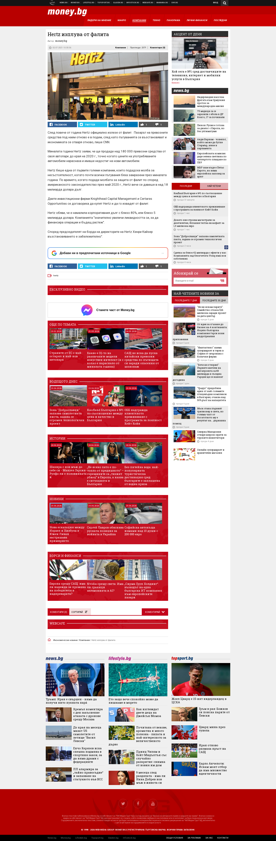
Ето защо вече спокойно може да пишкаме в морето (133, 700)
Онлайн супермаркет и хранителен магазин (210, 451)
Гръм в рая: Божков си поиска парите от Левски (214, 712)
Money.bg (66, 838)
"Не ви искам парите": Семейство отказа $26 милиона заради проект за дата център (211, 311)
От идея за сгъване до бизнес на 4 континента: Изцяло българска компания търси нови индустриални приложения (200, 332)
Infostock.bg (129, 838)
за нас (209, 838)
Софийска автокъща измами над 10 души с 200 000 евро (141, 531)
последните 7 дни (186, 300)
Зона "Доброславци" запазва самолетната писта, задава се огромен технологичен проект (67, 416)
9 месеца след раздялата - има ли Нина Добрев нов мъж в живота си (150, 777)
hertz (55, 275)
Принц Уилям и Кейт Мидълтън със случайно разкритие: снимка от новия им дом (151, 758)
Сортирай (79, 612)
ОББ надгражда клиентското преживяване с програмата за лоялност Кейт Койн (143, 416)
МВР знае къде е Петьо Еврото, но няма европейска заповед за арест (211, 172)
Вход (215, 3)
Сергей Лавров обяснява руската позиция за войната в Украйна (105, 531)
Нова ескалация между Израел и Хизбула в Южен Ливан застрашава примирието (67, 533)
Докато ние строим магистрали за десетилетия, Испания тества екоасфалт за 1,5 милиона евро (199, 222)
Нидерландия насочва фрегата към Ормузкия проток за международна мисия (211, 101)
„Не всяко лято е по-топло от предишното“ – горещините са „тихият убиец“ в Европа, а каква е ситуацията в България (105, 475)
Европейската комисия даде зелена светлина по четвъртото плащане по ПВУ (211, 158)
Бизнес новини (75, 2)
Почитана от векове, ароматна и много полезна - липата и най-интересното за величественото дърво (138, 736)
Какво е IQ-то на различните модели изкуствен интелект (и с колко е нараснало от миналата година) (105, 359)
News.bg (52, 838)
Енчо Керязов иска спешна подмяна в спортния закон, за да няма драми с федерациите (87, 754)
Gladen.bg (113, 838)
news (183, 91)
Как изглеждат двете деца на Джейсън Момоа (148, 712)
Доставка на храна (118, 2)
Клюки (89, 2)
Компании (120, 47)
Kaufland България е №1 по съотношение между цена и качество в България (105, 415)
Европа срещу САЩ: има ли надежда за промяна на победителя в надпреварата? (68, 588)
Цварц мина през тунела (212, 728)
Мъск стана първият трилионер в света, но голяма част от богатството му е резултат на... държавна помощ (199, 416)
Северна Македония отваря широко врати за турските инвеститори (211, 434)
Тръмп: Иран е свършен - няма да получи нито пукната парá (71, 700)
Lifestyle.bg (81, 838)
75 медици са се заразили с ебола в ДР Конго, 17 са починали (211, 114)
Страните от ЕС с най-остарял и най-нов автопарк (66, 356)
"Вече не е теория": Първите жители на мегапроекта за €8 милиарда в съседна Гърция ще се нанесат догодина (198, 372)
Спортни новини (103, 2)
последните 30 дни (214, 300)
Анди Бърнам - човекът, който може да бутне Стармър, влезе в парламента (211, 144)
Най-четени (214, 186)
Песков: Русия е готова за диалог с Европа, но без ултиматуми (210, 128)
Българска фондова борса (132, 2)
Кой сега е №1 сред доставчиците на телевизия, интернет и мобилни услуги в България (199, 75)
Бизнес (176, 83)
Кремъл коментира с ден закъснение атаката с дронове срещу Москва (88, 714)
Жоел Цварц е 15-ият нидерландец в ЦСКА (199, 700)
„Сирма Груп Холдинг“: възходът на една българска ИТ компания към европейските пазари (143, 590)
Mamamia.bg (162, 2)
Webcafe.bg (148, 2)
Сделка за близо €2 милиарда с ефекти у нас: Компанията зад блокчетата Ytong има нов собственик (200, 255)
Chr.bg (174, 2)
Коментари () (157, 47)
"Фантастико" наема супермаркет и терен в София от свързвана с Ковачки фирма (210, 352)
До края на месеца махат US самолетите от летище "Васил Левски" (87, 734)
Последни (186, 186)
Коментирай (153, 612)
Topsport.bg (97, 838)
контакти (222, 838)
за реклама (194, 838)
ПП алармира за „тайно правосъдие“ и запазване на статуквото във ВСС (88, 774)
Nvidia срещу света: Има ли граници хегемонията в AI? (105, 587)
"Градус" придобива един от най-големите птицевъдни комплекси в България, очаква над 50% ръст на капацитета (212, 394)
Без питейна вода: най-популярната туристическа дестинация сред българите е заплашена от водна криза (142, 475)
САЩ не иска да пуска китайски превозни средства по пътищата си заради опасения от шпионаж (141, 359)
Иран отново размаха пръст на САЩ (212, 748)
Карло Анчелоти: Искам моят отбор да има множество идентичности (213, 768)
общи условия (174, 838)
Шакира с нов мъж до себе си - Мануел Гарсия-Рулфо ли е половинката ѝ (68, 472)
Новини (64, 2)
